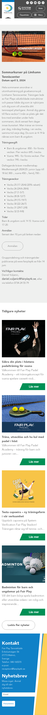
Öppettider (24, 15)
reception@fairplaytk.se (13, 668)
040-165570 (15, 662)
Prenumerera (8, 704)
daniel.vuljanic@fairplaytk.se (19, 279)
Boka (40, 8)
